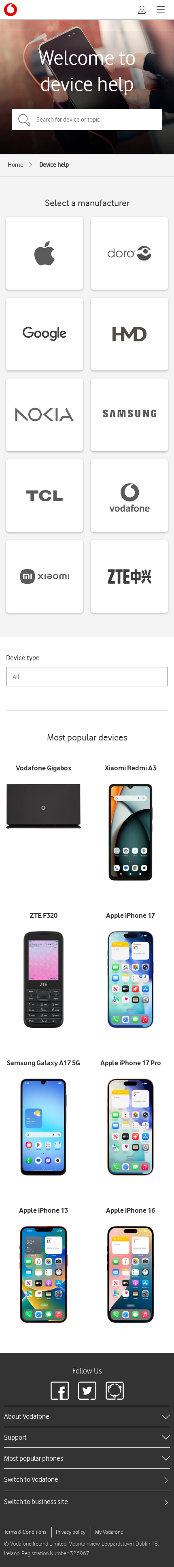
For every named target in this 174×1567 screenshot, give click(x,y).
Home (15, 164)
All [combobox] (16, 677)
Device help (54, 164)
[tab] (87, 1479)
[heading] (87, 1416)
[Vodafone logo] (10, 9)
